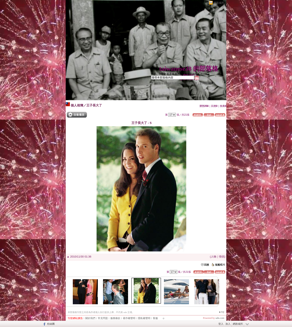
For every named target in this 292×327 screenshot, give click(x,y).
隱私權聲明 (144, 318)
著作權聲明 (129, 318)
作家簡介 (181, 96)
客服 (155, 318)
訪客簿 (159, 96)
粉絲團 (51, 323)
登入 (220, 323)
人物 (213, 256)
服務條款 (115, 318)
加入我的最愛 (189, 83)
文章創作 (113, 96)
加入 (227, 323)
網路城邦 (218, 2)
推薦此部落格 (171, 83)
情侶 (221, 256)
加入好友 (156, 83)
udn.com (219, 318)
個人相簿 (136, 96)
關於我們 (90, 318)
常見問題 (103, 318)
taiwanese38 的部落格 (188, 68)
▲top (221, 311)
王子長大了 (94, 105)
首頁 (92, 96)
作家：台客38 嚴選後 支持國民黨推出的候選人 (176, 73)
